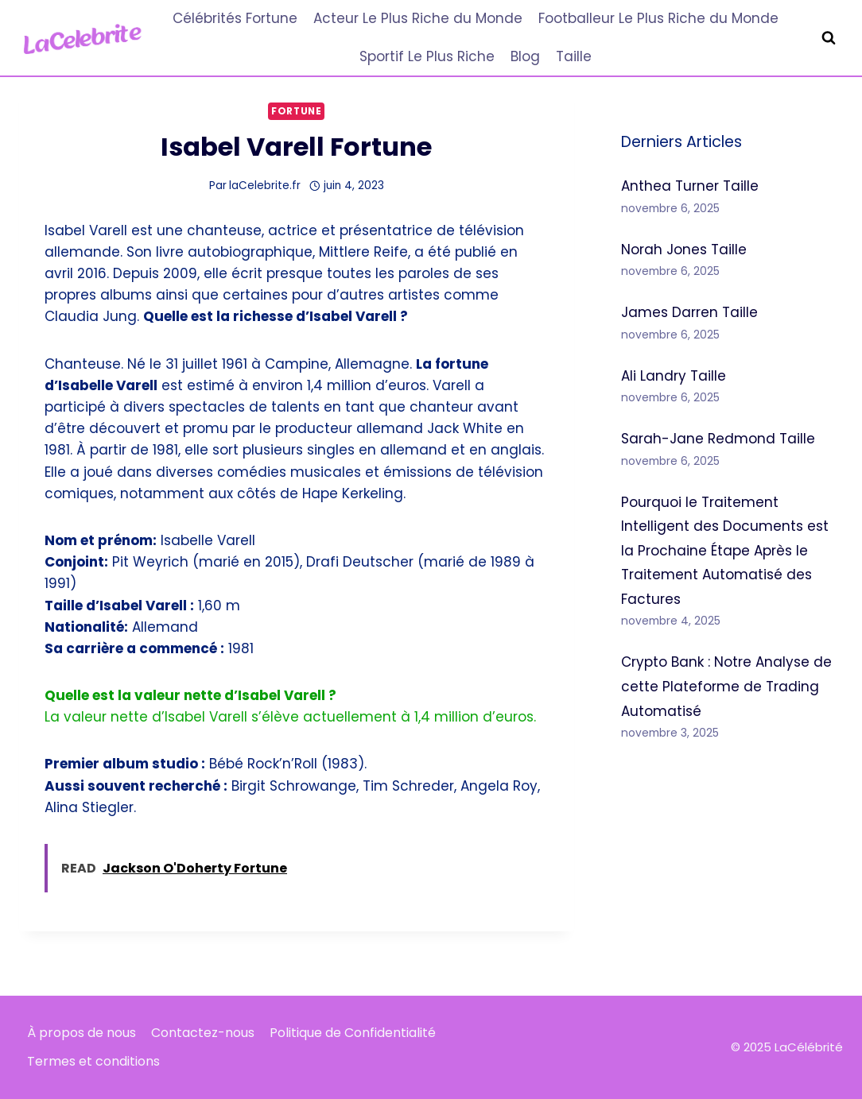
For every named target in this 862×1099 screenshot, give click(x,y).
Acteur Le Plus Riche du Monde (417, 18)
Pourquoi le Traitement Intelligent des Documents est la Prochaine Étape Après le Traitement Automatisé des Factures (725, 551)
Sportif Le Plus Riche (427, 56)
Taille (574, 56)
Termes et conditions (93, 1061)
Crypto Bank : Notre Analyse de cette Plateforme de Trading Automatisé (726, 686)
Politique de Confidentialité (353, 1033)
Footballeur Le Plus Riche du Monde (658, 18)
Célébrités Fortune (235, 18)
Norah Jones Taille (684, 249)
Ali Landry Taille (673, 375)
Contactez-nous (202, 1033)
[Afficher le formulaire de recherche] (828, 38)
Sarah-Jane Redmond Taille (718, 438)
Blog (525, 56)
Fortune (296, 111)
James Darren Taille (689, 312)
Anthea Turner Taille (690, 185)
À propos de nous (81, 1033)
